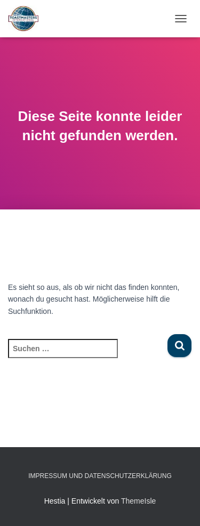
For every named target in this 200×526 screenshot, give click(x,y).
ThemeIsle (138, 501)
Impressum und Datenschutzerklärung (99, 476)
